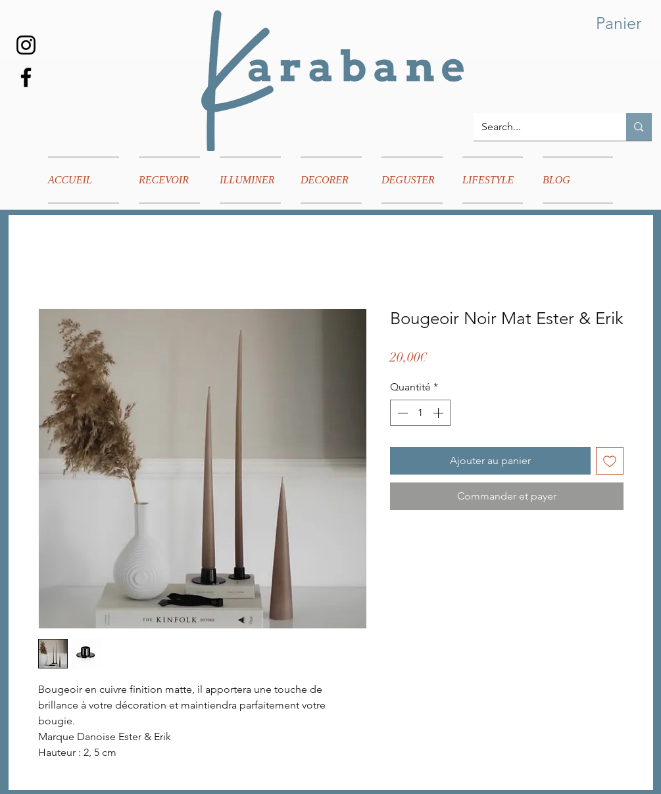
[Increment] (439, 412)
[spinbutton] (420, 412)
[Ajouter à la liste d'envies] (610, 461)
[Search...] (540, 127)
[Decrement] (401, 412)
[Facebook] (26, 77)
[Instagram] (26, 45)
